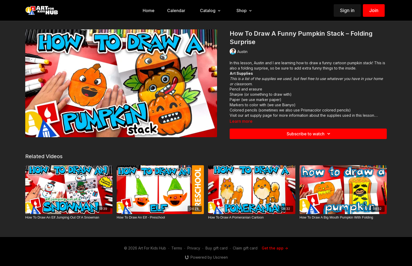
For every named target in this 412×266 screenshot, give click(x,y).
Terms (176, 248)
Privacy (193, 248)
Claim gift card (245, 248)
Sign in (347, 10)
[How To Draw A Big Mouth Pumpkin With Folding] (343, 217)
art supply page (258, 115)
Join (373, 10)
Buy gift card (216, 248)
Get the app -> (275, 248)
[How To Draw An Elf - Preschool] (160, 217)
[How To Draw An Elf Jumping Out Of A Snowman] (68, 217)
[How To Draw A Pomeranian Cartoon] (251, 217)
